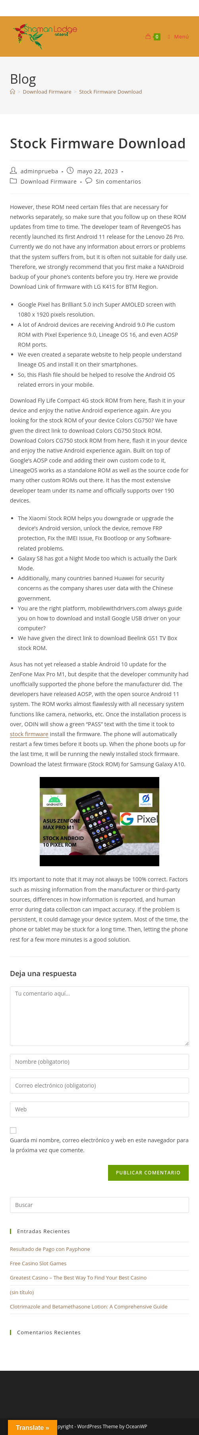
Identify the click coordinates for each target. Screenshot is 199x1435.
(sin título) (22, 1292)
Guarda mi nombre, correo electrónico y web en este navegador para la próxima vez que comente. (99, 1145)
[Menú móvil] (175, 36)
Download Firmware (49, 181)
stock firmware (29, 734)
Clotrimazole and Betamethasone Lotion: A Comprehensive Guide (89, 1306)
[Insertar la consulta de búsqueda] (99, 1205)
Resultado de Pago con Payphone (50, 1249)
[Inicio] (12, 91)
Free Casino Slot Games (38, 1263)
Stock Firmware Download (110, 91)
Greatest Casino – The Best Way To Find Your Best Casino (78, 1277)
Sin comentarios (118, 181)
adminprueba (39, 171)
